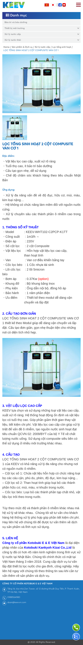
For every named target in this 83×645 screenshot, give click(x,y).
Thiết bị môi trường (15, 28)
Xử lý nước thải (13, 40)
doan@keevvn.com (16, 602)
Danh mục (16, 15)
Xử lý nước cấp (13, 34)
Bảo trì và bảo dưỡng (16, 22)
